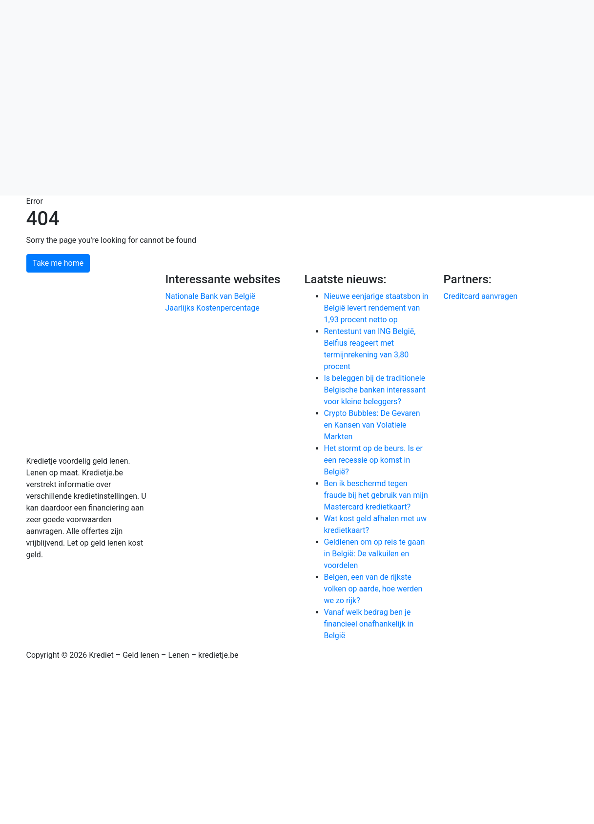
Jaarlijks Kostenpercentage (212, 308)
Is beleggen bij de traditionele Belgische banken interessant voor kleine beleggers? (375, 389)
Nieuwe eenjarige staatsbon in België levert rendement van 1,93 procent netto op (376, 308)
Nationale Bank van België (210, 296)
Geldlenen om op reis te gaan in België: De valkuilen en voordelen (374, 553)
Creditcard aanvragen (481, 296)
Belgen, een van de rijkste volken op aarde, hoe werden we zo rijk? (373, 588)
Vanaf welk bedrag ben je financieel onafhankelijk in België (369, 624)
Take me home (58, 263)
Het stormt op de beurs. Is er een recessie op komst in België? (373, 460)
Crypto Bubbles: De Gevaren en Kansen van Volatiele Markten (372, 425)
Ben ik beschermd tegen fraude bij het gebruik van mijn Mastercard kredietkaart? (376, 495)
